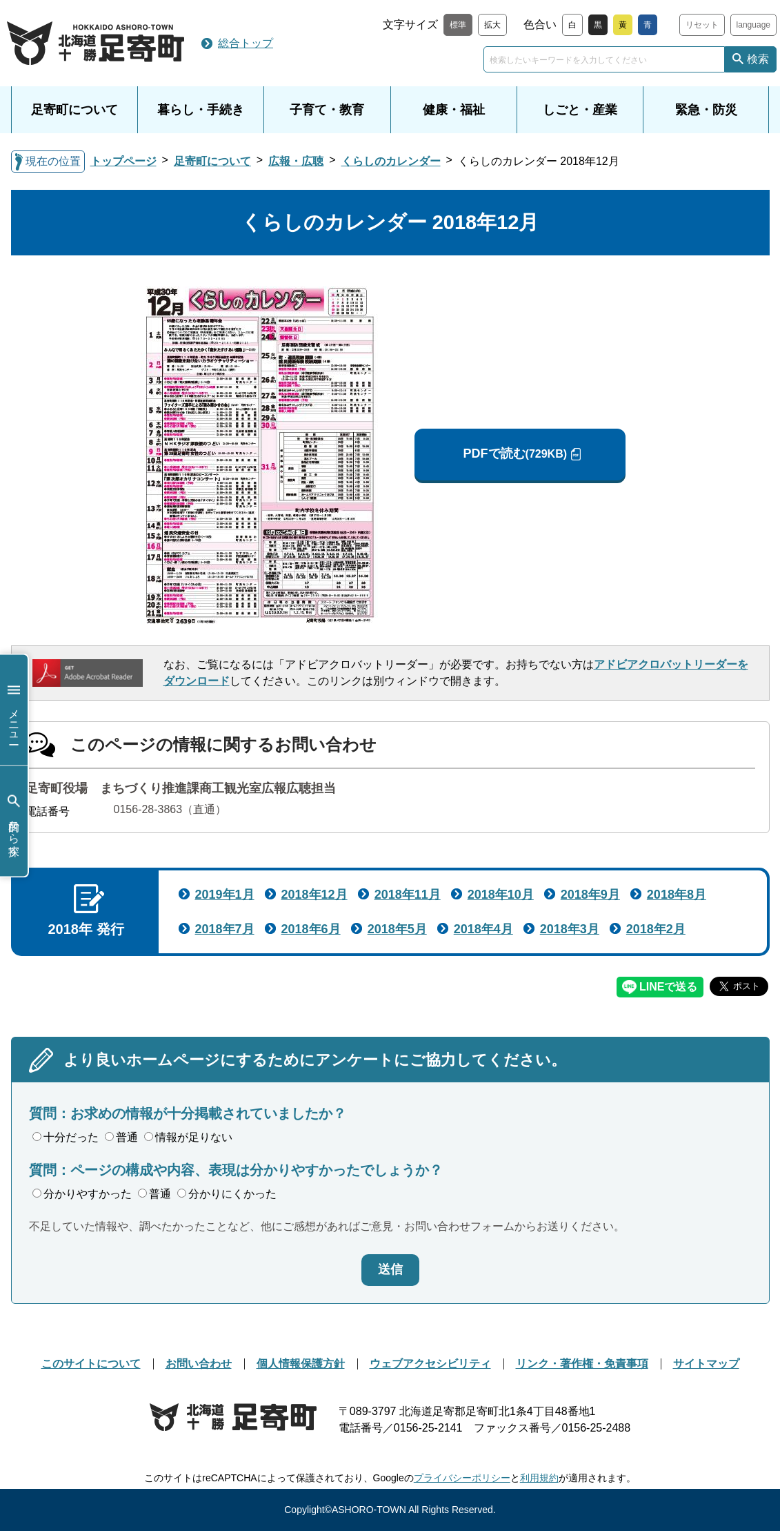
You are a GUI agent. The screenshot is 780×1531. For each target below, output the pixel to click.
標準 (458, 25)
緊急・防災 (706, 110)
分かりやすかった (82, 1194)
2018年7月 (224, 929)
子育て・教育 (327, 110)
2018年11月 (407, 894)
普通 (121, 1137)
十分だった (65, 1137)
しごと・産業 (580, 110)
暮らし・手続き (200, 110)
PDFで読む (515, 454)
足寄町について (74, 110)
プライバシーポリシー (462, 1477)
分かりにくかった (227, 1194)
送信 (390, 1269)
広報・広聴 (295, 161)
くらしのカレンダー (391, 161)
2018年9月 (590, 894)
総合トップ (245, 43)
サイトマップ (706, 1363)
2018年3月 (569, 929)
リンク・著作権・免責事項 (582, 1363)
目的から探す (14, 821)
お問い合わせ (199, 1363)
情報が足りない (188, 1137)
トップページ (123, 161)
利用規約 (539, 1477)
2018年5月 (397, 929)
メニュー (14, 710)
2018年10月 (501, 894)
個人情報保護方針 (301, 1363)
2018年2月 (656, 929)
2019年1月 (224, 894)
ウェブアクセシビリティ (430, 1363)
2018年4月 (483, 929)
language (753, 25)
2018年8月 (676, 894)
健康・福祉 (454, 110)
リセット (702, 25)
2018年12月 (314, 894)
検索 (758, 59)
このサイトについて (91, 1363)
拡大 (492, 25)
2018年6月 (311, 929)
